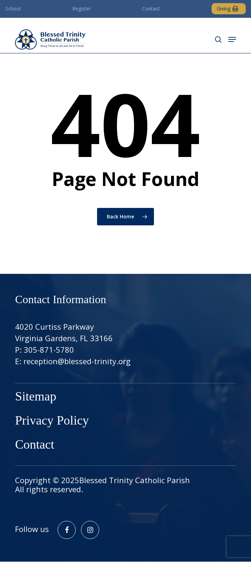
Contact (34, 445)
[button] (232, 39)
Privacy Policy (52, 421)
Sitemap (35, 397)
